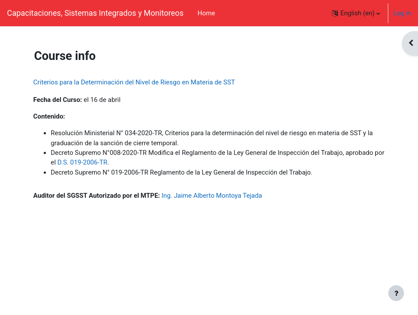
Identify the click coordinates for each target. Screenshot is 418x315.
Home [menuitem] (206, 13)
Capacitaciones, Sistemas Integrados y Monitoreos (95, 13)
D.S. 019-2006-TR (82, 162)
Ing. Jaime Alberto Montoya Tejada (211, 196)
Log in (402, 13)
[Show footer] (396, 293)
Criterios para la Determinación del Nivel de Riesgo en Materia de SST (134, 82)
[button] (356, 13)
